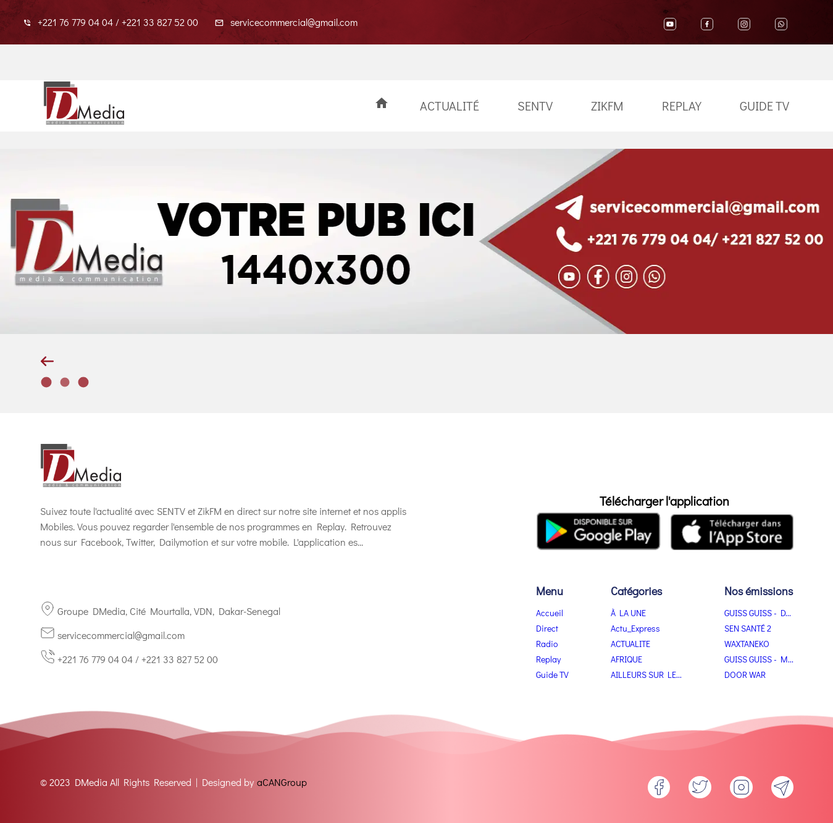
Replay (681, 106)
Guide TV (764, 106)
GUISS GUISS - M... (758, 659)
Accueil (549, 613)
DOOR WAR (745, 674)
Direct (547, 628)
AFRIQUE (626, 659)
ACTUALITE (630, 644)
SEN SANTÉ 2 (747, 628)
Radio (547, 644)
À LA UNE (628, 613)
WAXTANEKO (746, 644)
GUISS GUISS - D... (757, 613)
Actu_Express (635, 628)
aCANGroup (282, 782)
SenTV (535, 106)
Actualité (449, 106)
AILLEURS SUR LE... (646, 674)
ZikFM (607, 106)
